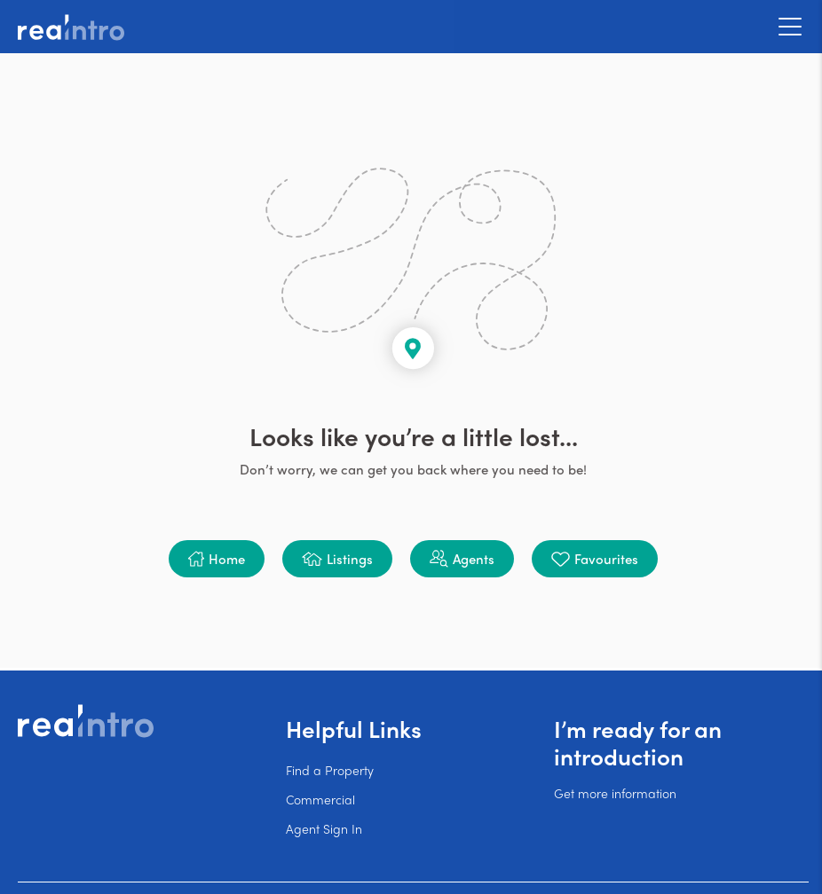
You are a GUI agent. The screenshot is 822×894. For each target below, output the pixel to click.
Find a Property (330, 770)
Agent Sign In (324, 828)
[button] (217, 558)
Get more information (615, 793)
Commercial (320, 799)
